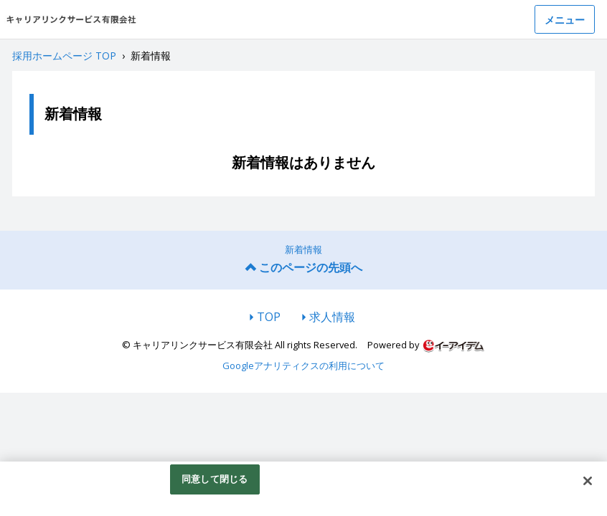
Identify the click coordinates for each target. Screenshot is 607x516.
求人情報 (332, 317)
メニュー (565, 20)
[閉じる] (587, 482)
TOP (269, 317)
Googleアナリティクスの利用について (303, 365)
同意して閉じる (215, 480)
